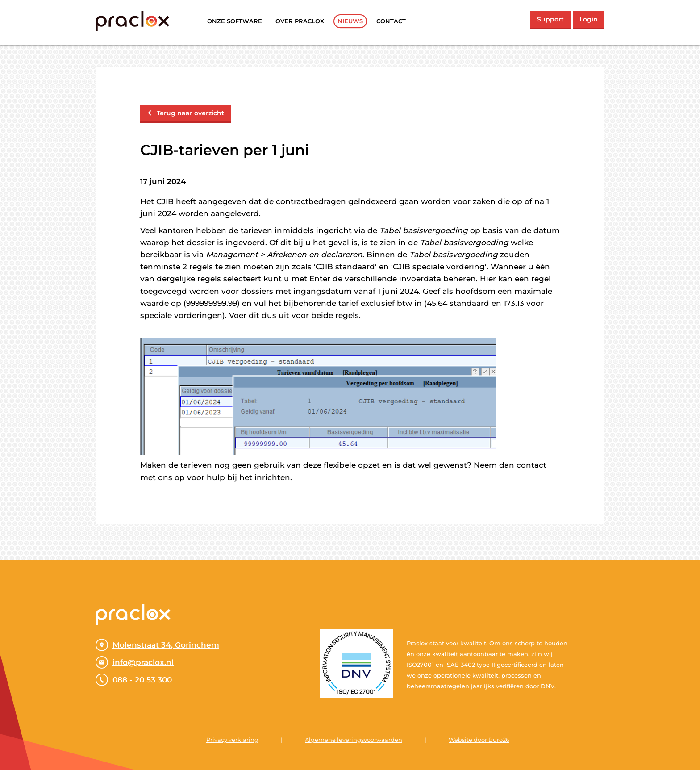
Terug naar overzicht (185, 113)
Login (588, 19)
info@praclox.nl (135, 662)
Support (550, 19)
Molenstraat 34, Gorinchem (157, 644)
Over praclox (299, 21)
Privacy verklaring (232, 739)
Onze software (234, 21)
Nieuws (350, 21)
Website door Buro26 (479, 739)
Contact (391, 21)
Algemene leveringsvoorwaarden (353, 739)
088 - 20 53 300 (134, 679)
